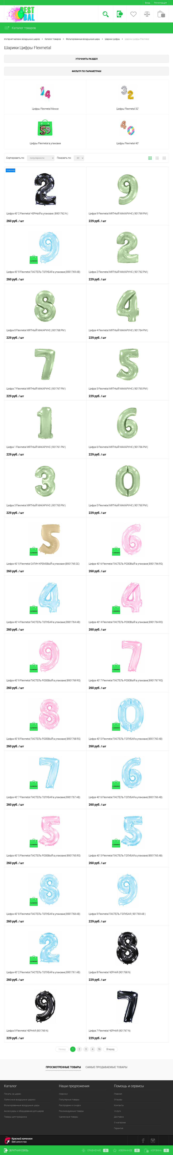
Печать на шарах (12, 1094)
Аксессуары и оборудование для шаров (24, 1111)
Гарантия (118, 1128)
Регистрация (160, 3)
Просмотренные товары (63, 1067)
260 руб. (15, 221)
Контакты (119, 1105)
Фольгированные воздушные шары (22, 1105)
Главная (118, 1094)
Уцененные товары (68, 1117)
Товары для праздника (15, 1117)
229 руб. (97, 221)
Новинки (63, 1094)
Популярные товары (69, 1099)
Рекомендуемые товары (71, 1111)
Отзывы (118, 1099)
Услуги (117, 1111)
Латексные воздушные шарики (19, 1099)
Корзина (156, 1150)
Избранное (126, 1150)
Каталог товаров (20, 28)
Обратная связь (16, 1150)
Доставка (119, 1117)
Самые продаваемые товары (106, 1067)
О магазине (120, 1122)
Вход (147, 3)
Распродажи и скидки (70, 1105)
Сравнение (95, 1150)
